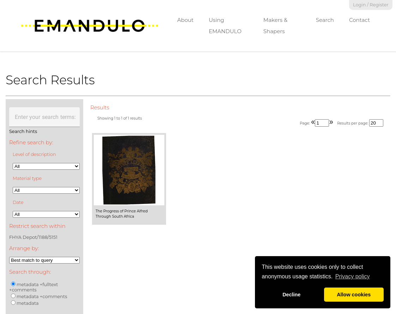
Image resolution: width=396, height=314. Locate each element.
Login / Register (371, 4)
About (185, 20)
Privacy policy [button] (352, 276)
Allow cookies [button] (354, 294)
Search (325, 20)
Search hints (23, 131)
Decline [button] (291, 294)
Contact (359, 20)
